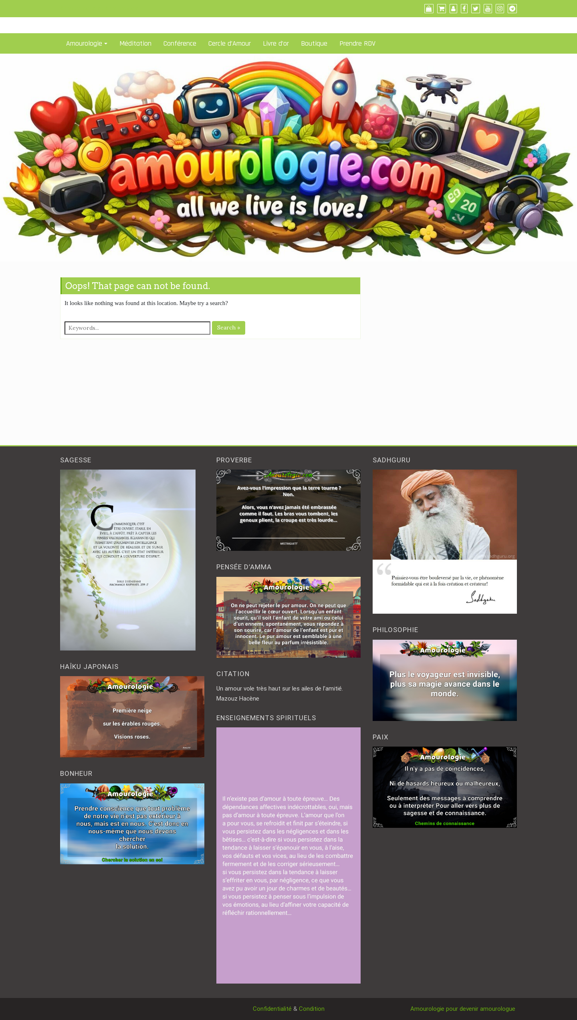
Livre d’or (276, 43)
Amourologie (84, 43)
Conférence (179, 43)
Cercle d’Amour (229, 43)
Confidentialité (272, 1008)
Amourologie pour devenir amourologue (463, 1008)
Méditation (135, 43)
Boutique (314, 43)
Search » (228, 327)
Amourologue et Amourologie (99, 8)
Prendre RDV (357, 43)
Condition (312, 1008)
